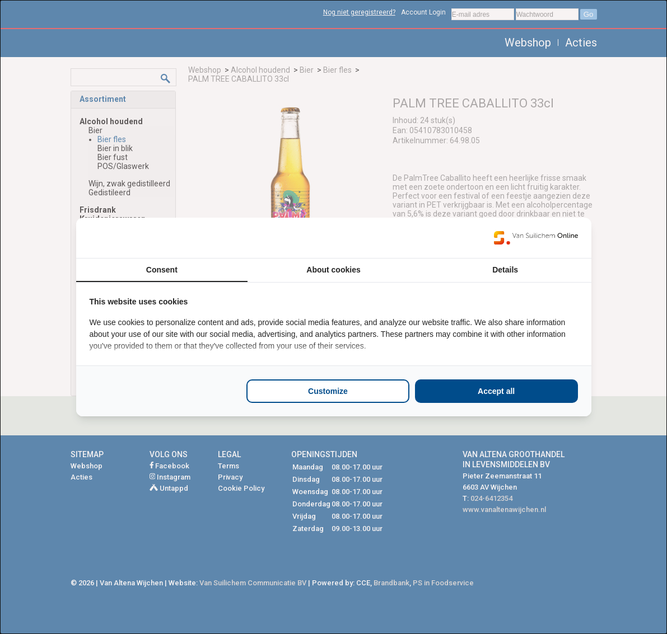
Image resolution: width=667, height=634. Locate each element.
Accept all (496, 391)
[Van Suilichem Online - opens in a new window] (536, 238)
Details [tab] (505, 269)
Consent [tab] (162, 269)
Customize (328, 391)
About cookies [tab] (333, 269)
